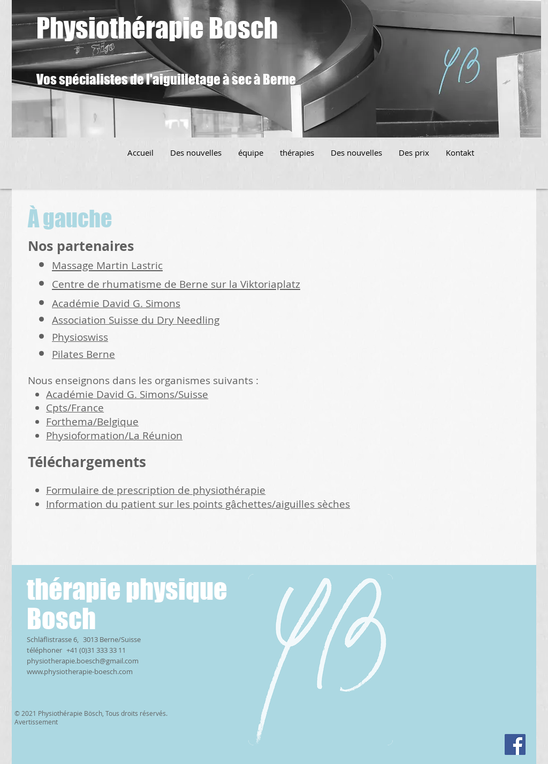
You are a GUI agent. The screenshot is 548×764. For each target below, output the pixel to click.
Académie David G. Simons (116, 303)
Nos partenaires (81, 245)
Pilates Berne (83, 354)
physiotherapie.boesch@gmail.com (83, 661)
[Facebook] (515, 744)
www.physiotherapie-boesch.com (80, 671)
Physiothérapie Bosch (157, 28)
